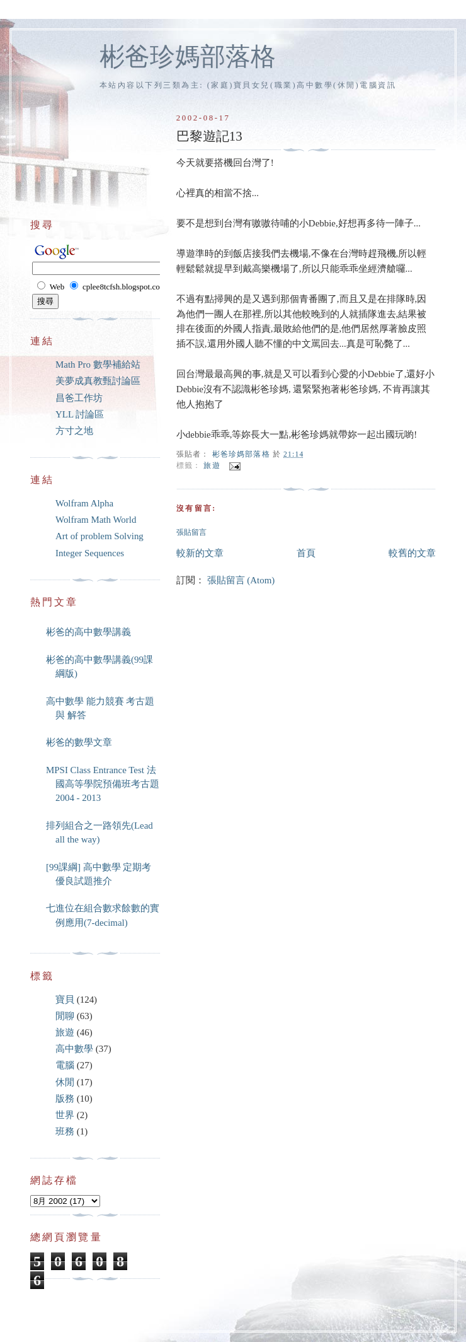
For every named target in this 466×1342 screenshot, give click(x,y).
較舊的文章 (412, 553)
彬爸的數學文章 (79, 742)
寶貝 (64, 1000)
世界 (64, 1115)
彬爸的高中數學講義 (88, 632)
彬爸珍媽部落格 (187, 56)
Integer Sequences (89, 553)
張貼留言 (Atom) (241, 580)
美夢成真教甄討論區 (97, 381)
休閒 (64, 1082)
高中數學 (74, 1049)
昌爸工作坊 (79, 398)
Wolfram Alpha (84, 503)
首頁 (306, 553)
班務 (64, 1131)
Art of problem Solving (99, 536)
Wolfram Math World (95, 520)
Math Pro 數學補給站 (97, 364)
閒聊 (64, 1016)
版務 (64, 1099)
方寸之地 (74, 431)
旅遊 (211, 466)
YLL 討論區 (79, 414)
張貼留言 (191, 532)
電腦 (64, 1065)
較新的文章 (200, 553)
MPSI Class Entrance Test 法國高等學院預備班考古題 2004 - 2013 (102, 784)
